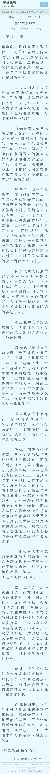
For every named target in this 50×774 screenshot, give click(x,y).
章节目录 (25, 28)
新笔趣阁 (5, 12)
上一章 (12, 28)
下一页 (37, 28)
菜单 (44, 4)
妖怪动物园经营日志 (27, 12)
